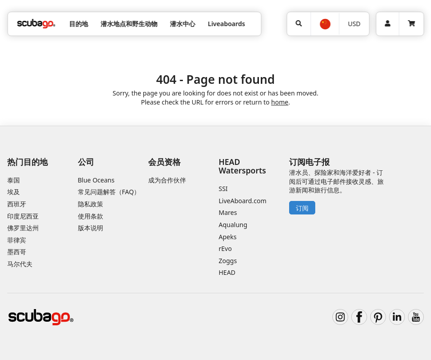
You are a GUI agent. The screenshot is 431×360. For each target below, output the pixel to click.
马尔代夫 (19, 264)
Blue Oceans (96, 180)
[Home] (36, 23)
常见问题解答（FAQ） (109, 191)
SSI (223, 188)
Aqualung (233, 224)
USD (354, 23)
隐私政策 (90, 204)
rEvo (225, 248)
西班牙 (16, 204)
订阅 (302, 208)
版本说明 (90, 227)
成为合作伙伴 (167, 180)
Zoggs (228, 260)
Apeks (228, 236)
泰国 (13, 180)
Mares (228, 212)
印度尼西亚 (23, 216)
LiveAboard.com (243, 200)
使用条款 (90, 216)
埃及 (13, 191)
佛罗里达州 (23, 227)
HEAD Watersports (242, 166)
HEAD (227, 272)
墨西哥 (16, 251)
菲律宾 (16, 240)
